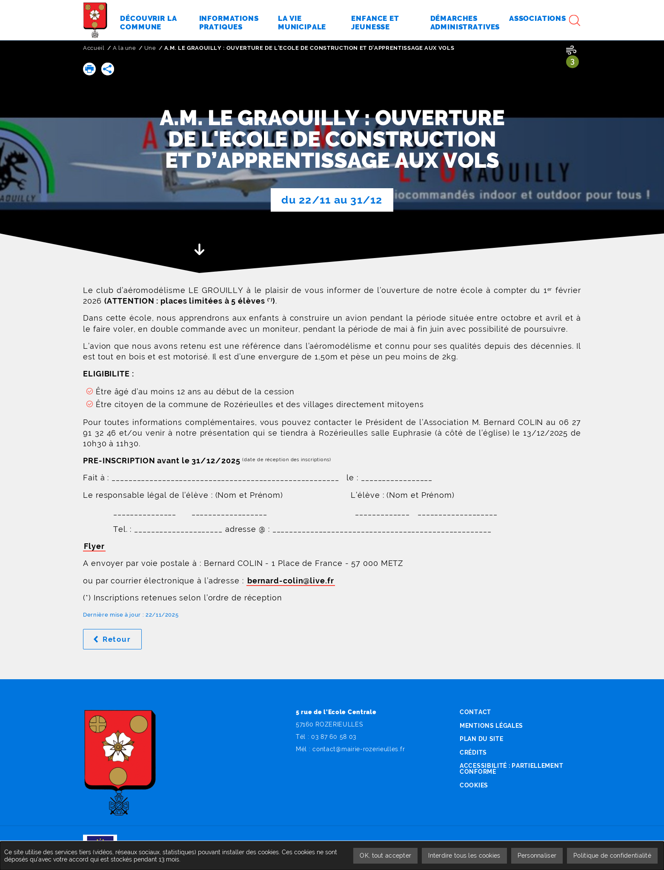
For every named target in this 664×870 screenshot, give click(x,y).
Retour (122, 639)
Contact (475, 712)
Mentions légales (491, 725)
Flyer (94, 546)
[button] (89, 69)
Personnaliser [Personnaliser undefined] (537, 855)
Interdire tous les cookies (464, 855)
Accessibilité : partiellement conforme (511, 768)
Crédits (473, 752)
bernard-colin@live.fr (290, 580)
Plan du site (481, 738)
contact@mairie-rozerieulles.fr (358, 749)
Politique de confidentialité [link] (612, 855)
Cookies (474, 785)
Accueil (94, 48)
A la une (124, 48)
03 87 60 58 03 (333, 736)
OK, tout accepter (385, 855)
